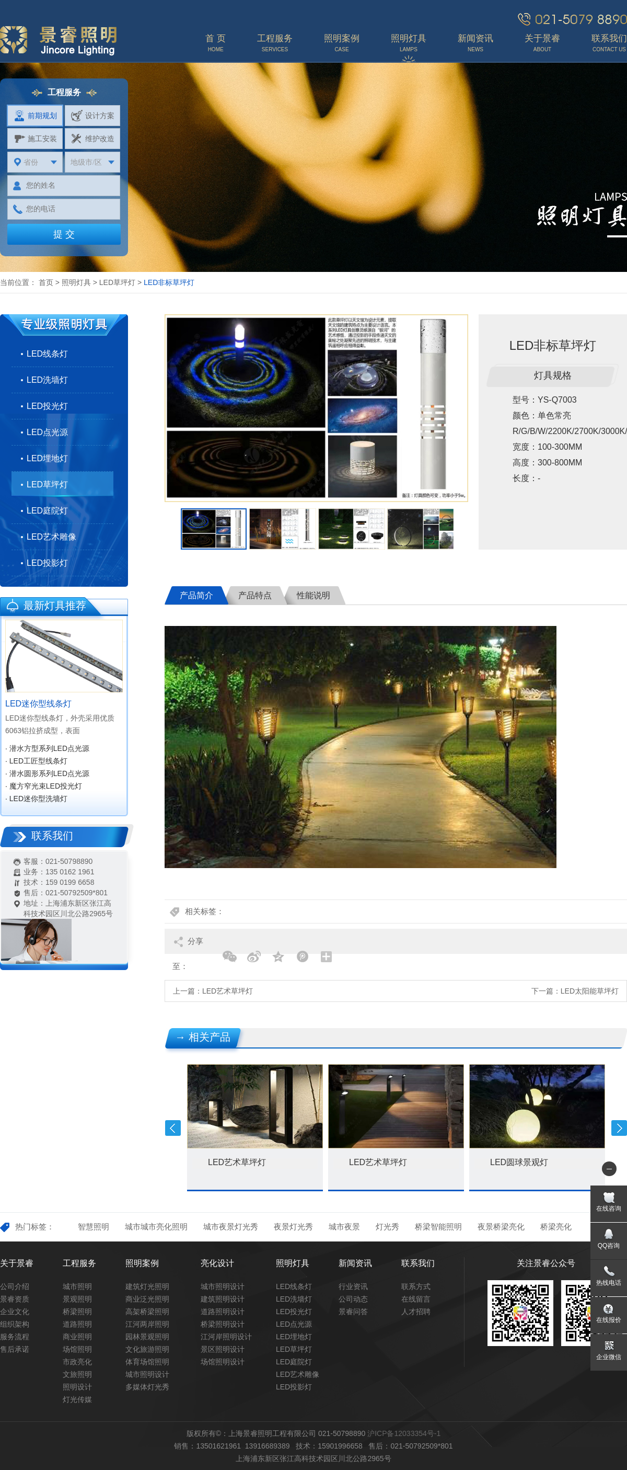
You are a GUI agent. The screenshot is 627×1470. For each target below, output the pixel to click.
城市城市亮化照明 (156, 1226)
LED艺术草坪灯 (227, 991)
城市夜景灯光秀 (230, 1226)
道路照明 (77, 1324)
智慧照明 (93, 1226)
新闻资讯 (355, 1263)
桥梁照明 (77, 1311)
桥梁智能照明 (438, 1226)
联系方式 (416, 1286)
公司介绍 (14, 1286)
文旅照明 (77, 1374)
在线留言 (416, 1299)
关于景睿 (16, 1263)
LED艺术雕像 (51, 536)
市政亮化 (77, 1362)
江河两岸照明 (147, 1324)
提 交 (64, 234)
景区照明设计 (223, 1349)
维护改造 (92, 138)
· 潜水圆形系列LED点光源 (47, 773)
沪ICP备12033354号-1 (403, 1433)
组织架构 (14, 1324)
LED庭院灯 (47, 510)
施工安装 (35, 138)
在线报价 (608, 1320)
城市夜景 (344, 1226)
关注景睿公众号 (546, 1263)
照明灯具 (76, 282)
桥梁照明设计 (223, 1324)
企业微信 (608, 1357)
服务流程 (14, 1336)
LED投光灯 (47, 406)
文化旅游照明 (147, 1349)
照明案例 (142, 1263)
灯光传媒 (77, 1399)
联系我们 (418, 1263)
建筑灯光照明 (147, 1286)
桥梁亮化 (556, 1226)
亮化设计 (217, 1263)
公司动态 (353, 1299)
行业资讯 (353, 1286)
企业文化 (14, 1311)
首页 (46, 282)
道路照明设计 (223, 1311)
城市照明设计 (147, 1374)
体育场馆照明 (147, 1362)
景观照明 (77, 1299)
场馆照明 (77, 1349)
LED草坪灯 (117, 282)
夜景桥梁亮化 (501, 1226)
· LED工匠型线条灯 (36, 761)
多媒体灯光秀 (147, 1387)
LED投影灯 (47, 563)
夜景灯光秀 (293, 1226)
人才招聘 (416, 1311)
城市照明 (77, 1286)
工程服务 (79, 1263)
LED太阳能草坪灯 (590, 991)
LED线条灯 (47, 353)
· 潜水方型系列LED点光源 (47, 748)
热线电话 (608, 1282)
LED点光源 (47, 432)
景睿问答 (353, 1311)
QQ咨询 (609, 1245)
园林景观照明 (147, 1336)
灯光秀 (387, 1226)
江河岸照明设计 (226, 1336)
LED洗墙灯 (47, 379)
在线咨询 (608, 1208)
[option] (316, 408)
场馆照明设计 (223, 1362)
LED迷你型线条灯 (38, 703)
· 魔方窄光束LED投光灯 (43, 786)
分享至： (187, 945)
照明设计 (77, 1387)
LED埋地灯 (47, 458)
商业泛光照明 (147, 1299)
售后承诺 (14, 1349)
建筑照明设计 (223, 1299)
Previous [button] (173, 1128)
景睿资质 (14, 1299)
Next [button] (619, 1128)
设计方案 (92, 115)
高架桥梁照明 (147, 1311)
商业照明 (77, 1336)
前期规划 (35, 115)
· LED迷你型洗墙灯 (36, 798)
